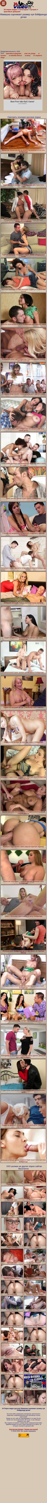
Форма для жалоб (31, 1429)
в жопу (27, 55)
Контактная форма (16, 1429)
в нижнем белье (15, 55)
